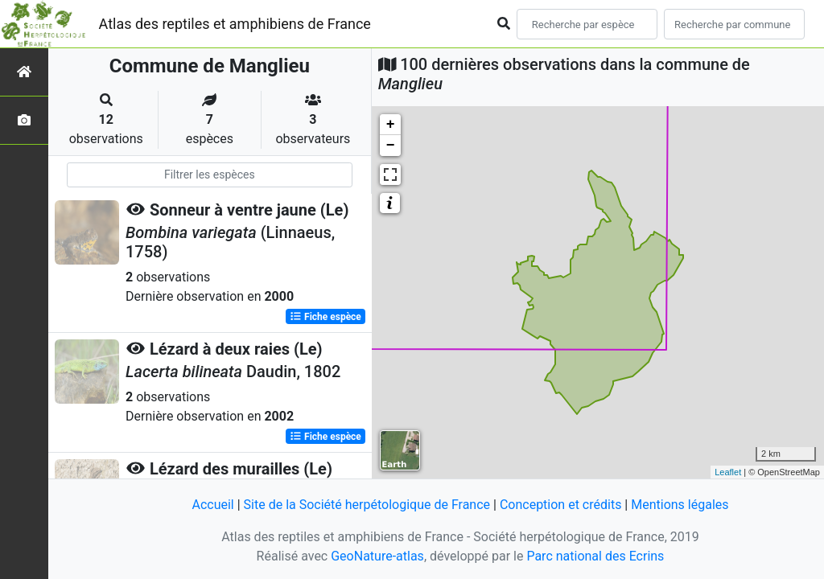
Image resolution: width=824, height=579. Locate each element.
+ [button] (390, 124)
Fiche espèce (325, 316)
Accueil (212, 504)
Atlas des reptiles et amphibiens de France (235, 23)
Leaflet (728, 472)
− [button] (390, 145)
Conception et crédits (561, 504)
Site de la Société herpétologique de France (367, 504)
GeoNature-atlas (377, 556)
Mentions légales (679, 504)
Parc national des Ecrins (595, 556)
